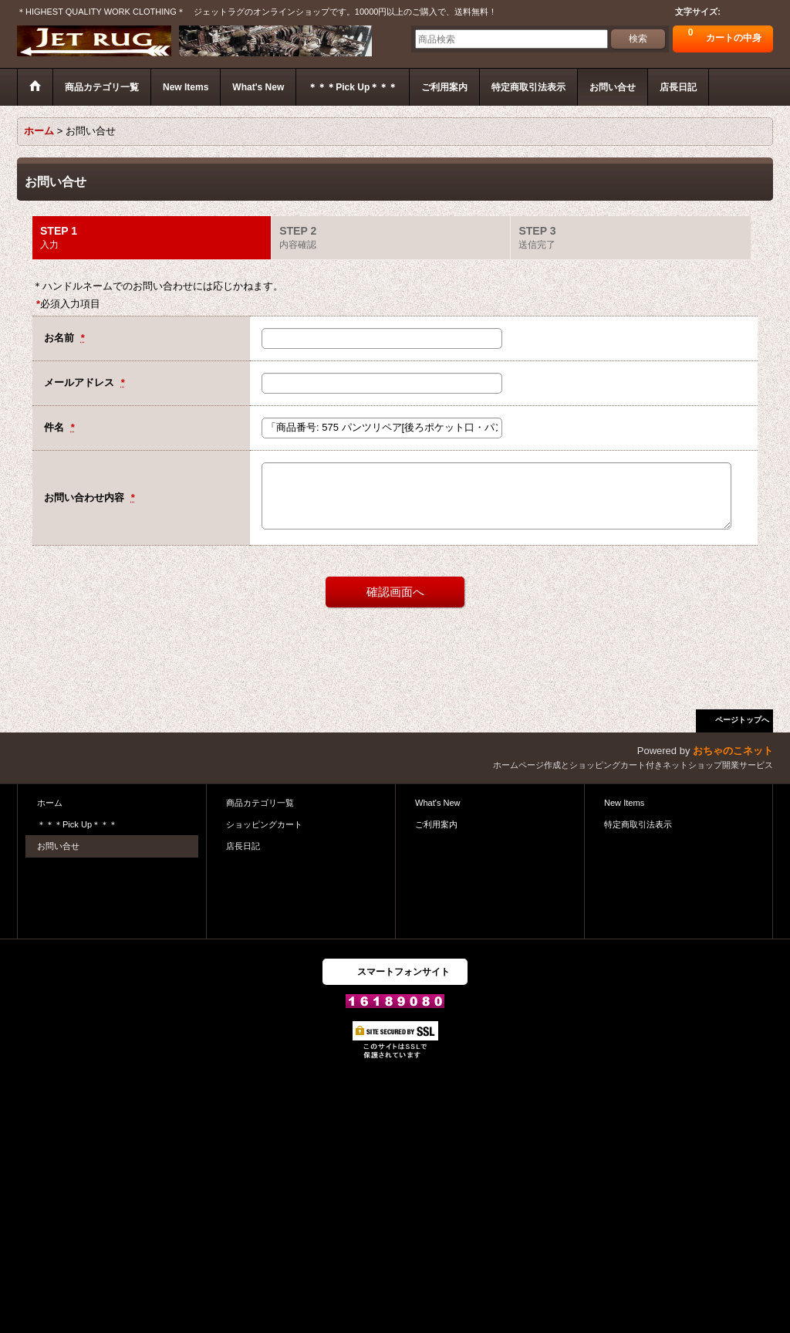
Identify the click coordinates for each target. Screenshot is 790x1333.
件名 (55, 427)
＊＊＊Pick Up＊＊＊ (77, 824)
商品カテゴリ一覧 (260, 802)
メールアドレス (80, 382)
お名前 (60, 337)
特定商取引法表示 (638, 824)
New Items (624, 802)
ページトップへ (742, 720)
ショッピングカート (264, 824)
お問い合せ (58, 846)
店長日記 (243, 846)
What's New (438, 802)
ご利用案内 (436, 824)
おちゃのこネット (733, 750)
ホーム (49, 802)
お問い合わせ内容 (85, 497)
